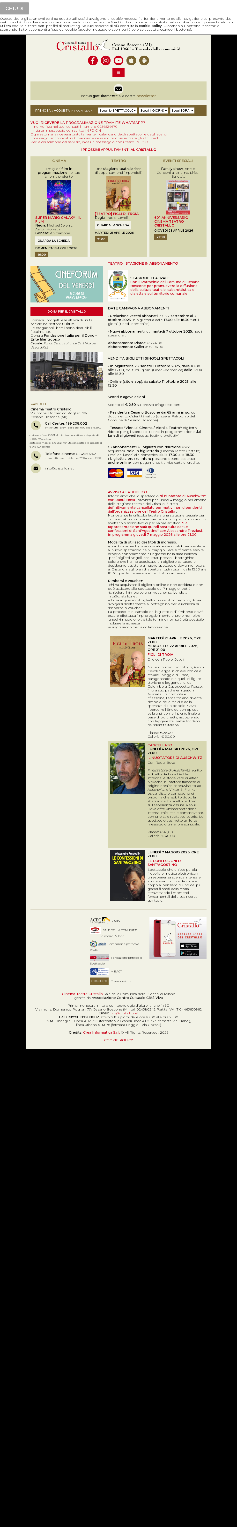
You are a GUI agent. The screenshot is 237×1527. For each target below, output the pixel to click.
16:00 (42, 254)
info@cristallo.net (59, 468)
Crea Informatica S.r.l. (101, 1032)
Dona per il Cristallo (67, 311)
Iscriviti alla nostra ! (118, 96)
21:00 (101, 239)
